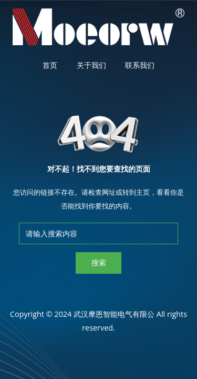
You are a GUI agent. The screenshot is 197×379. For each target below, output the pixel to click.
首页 (50, 65)
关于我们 (91, 65)
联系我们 (139, 65)
